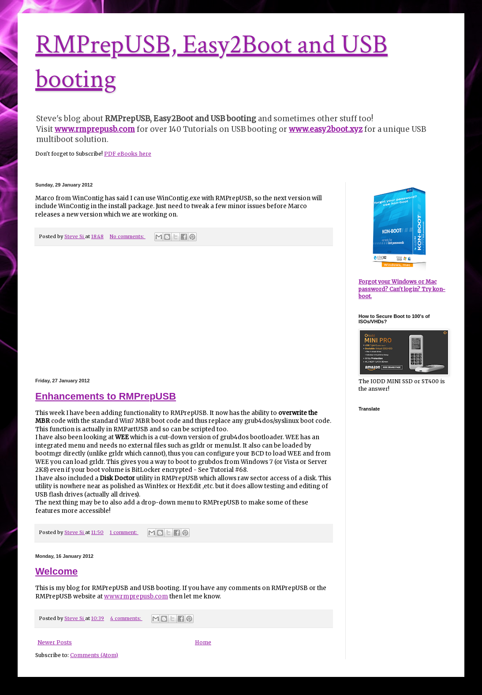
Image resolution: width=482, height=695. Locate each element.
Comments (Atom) (94, 655)
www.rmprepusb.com (136, 596)
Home (203, 642)
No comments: (128, 236)
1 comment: (124, 532)
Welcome (56, 571)
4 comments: (126, 618)
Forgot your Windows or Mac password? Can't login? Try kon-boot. (402, 289)
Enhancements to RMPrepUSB (105, 396)
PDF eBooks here (127, 153)
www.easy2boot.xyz (325, 129)
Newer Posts (54, 642)
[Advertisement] (184, 312)
